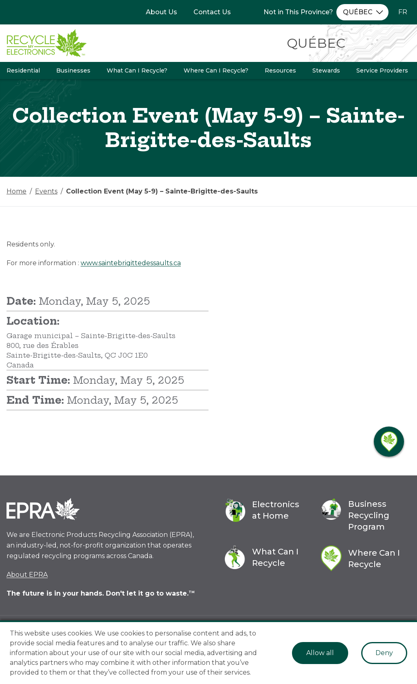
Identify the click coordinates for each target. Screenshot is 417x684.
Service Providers (382, 70)
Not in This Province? (298, 12)
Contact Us (212, 12)
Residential (23, 70)
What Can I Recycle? (137, 70)
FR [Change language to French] (402, 12)
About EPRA (27, 574)
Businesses (73, 70)
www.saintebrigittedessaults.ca (131, 263)
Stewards (326, 70)
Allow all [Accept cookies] (320, 653)
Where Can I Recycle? (216, 70)
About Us (161, 12)
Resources (280, 70)
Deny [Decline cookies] (384, 653)
